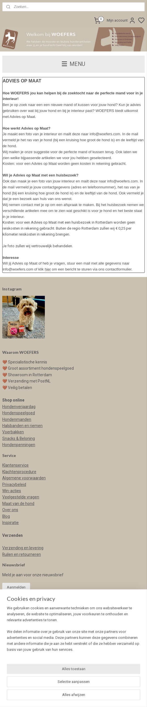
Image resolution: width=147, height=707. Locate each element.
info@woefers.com (19, 628)
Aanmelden (16, 587)
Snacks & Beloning (18, 438)
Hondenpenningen (18, 444)
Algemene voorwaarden (24, 478)
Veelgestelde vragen (20, 497)
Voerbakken (13, 432)
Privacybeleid (14, 484)
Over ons (10, 510)
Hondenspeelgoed (18, 413)
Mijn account (121, 20)
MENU (73, 64)
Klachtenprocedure (19, 471)
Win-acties (11, 490)
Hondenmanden (16, 419)
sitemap (111, 696)
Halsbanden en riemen (22, 425)
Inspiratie (10, 522)
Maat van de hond (18, 503)
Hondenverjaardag (18, 406)
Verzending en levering (22, 548)
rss (122, 696)
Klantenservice (15, 465)
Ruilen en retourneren (21, 554)
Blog (6, 516)
